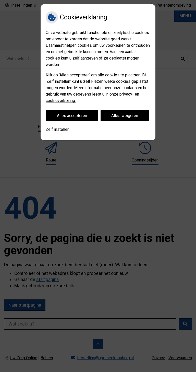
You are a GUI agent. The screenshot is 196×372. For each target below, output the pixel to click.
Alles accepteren (72, 115)
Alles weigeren (124, 115)
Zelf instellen (57, 129)
